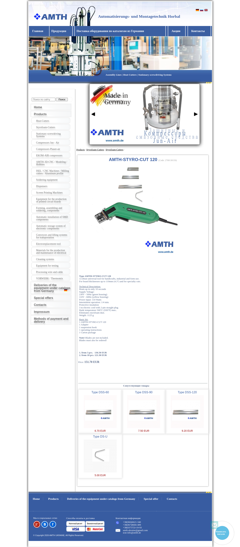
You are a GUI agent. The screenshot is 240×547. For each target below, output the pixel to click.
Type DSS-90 (143, 392)
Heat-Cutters (42, 121)
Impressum (41, 311)
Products (40, 114)
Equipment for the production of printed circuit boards (51, 200)
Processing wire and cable (49, 272)
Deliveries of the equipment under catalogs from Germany (52, 287)
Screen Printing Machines (49, 192)
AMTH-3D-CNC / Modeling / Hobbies (51, 163)
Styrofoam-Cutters (45, 127)
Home (38, 107)
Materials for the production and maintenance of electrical (51, 251)
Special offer (151, 498)
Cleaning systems (45, 259)
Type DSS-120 (187, 392)
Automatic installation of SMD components (52, 218)
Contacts (40, 304)
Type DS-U (100, 436)
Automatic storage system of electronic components (51, 227)
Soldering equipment (47, 179)
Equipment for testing (47, 265)
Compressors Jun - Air (47, 142)
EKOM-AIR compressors (49, 155)
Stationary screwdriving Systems (48, 135)
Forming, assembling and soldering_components (49, 209)
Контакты (198, 31)
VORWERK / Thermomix (49, 278)
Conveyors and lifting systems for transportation (51, 236)
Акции (175, 31)
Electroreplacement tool (48, 243)
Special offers (43, 297)
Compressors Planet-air (48, 149)
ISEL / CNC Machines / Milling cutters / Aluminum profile (52, 172)
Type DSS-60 (100, 392)
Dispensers (41, 186)
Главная (37, 31)
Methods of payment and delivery (51, 320)
